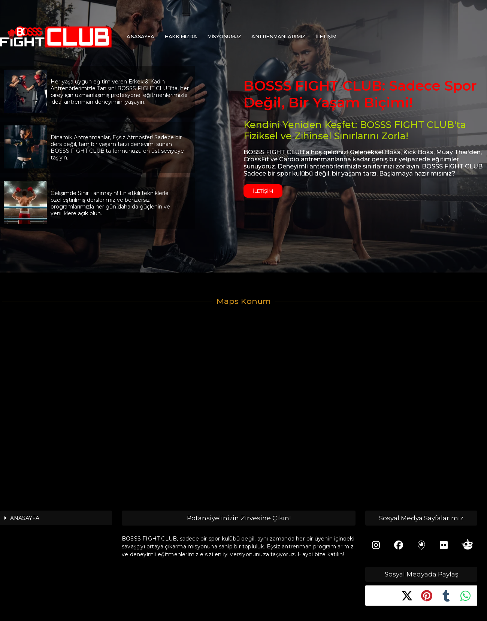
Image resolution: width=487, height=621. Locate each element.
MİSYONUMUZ (224, 36)
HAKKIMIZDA (180, 36)
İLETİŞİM (325, 36)
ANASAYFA (140, 36)
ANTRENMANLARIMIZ (278, 36)
